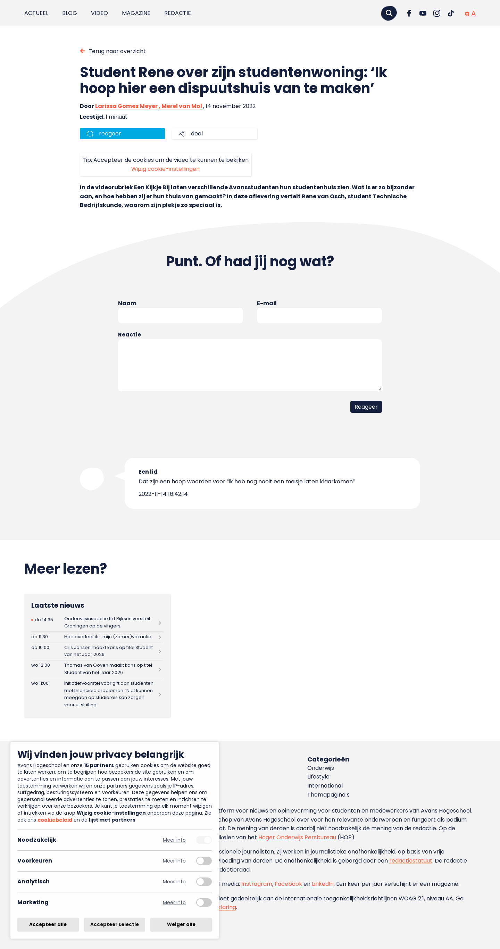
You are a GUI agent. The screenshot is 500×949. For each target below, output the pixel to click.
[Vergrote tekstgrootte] (473, 13)
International (325, 786)
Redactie (177, 13)
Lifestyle (318, 777)
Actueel (36, 13)
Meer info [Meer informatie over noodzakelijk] (174, 840)
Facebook (288, 884)
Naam (127, 303)
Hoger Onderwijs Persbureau (297, 837)
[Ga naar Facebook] (409, 13)
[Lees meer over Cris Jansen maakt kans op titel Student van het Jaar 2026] (97, 651)
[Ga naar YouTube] (423, 13)
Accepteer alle (48, 924)
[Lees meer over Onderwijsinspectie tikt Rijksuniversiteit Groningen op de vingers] (97, 623)
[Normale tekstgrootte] (467, 13)
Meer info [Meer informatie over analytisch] (174, 882)
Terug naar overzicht (117, 51)
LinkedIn (323, 884)
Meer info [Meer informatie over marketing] (174, 902)
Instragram (256, 884)
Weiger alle (181, 924)
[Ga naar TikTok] (451, 13)
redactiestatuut (410, 861)
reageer (110, 134)
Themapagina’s (328, 795)
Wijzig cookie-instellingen (165, 169)
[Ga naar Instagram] (437, 13)
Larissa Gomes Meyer (126, 106)
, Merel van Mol (180, 106)
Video (99, 13)
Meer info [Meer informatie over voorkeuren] (174, 861)
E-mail (267, 303)
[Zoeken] (389, 13)
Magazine (136, 13)
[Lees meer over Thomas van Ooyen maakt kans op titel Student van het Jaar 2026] (97, 669)
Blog (69, 13)
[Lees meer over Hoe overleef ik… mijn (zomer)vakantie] (97, 637)
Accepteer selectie (114, 924)
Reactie (129, 335)
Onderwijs (320, 768)
